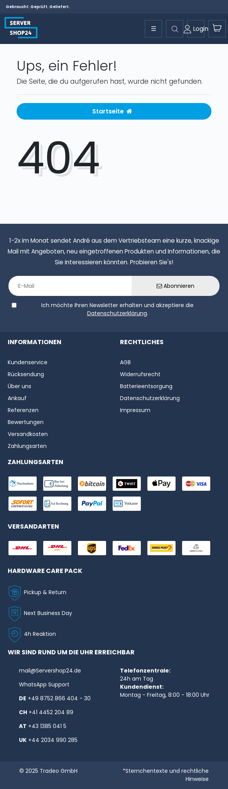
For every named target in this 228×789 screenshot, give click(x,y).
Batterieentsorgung (146, 386)
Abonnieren (175, 286)
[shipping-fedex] (127, 548)
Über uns (19, 386)
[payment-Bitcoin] (92, 483)
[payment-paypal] (92, 504)
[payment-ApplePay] (161, 483)
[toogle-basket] (217, 28)
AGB (125, 362)
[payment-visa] (196, 483)
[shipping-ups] (92, 548)
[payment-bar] (57, 483)
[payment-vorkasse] (127, 504)
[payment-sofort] (22, 504)
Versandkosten (28, 434)
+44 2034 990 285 (53, 740)
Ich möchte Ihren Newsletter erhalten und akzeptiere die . (117, 309)
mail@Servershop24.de (50, 670)
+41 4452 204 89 (51, 712)
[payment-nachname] (22, 483)
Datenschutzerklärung (117, 313)
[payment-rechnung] (57, 504)
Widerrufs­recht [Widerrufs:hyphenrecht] (140, 374)
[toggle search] (174, 28)
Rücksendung (26, 374)
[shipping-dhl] (22, 548)
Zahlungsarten (27, 446)
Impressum (135, 410)
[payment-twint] (127, 483)
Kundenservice (27, 362)
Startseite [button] (112, 111)
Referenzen (23, 410)
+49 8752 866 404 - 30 (59, 698)
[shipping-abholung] (196, 548)
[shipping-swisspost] (161, 548)
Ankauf (17, 398)
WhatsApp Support (44, 684)
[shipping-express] (57, 548)
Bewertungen (26, 422)
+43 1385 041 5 (47, 726)
